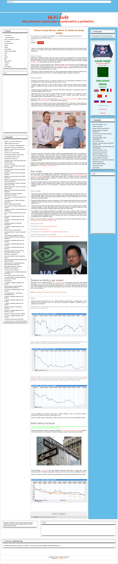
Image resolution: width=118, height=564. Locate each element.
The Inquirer (46, 292)
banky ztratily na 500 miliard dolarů (71, 430)
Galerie (6, 45)
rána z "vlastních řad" (58, 282)
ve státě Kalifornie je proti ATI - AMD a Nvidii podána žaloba (63, 236)
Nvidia (6, 57)
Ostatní (53, 517)
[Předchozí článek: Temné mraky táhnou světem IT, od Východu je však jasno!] (55, 513)
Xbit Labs (59, 292)
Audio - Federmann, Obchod (11, 39)
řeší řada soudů (35, 62)
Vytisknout (34, 37)
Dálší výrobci (7, 61)
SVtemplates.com (61, 558)
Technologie (7, 49)
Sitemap (103, 84)
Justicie (6, 64)
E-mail (39, 37)
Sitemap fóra (102, 87)
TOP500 (6, 63)
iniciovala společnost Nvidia (61, 66)
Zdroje (6, 47)
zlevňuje (41, 223)
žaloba (64, 292)
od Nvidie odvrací (44, 229)
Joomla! (5, 524)
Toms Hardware (38, 292)
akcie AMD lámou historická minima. (47, 165)
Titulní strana (7, 35)
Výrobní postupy (8, 43)
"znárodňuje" (44, 470)
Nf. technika (7, 41)
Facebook (102, 113)
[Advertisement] (59, 7)
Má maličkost (7, 66)
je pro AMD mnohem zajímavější (68, 99)
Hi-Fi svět (58, 17)
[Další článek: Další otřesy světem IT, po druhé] (62, 513)
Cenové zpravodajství (10, 51)
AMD (5, 53)
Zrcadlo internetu (9, 37)
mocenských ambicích (43, 100)
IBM (5, 59)
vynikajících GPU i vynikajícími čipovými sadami (55, 231)
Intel (5, 55)
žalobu (39, 284)
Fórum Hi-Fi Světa (103, 105)
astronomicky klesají (51, 226)
